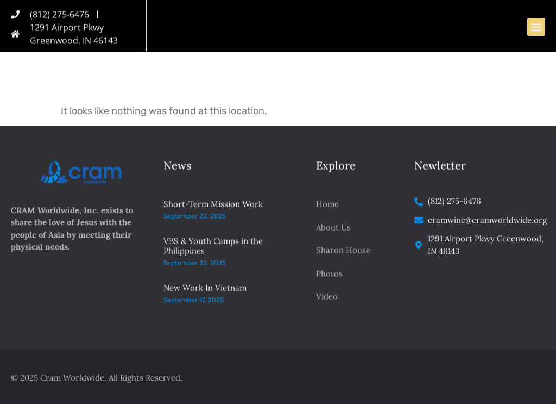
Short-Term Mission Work (213, 213)
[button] (536, 28)
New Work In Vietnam (205, 296)
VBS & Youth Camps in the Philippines (213, 255)
